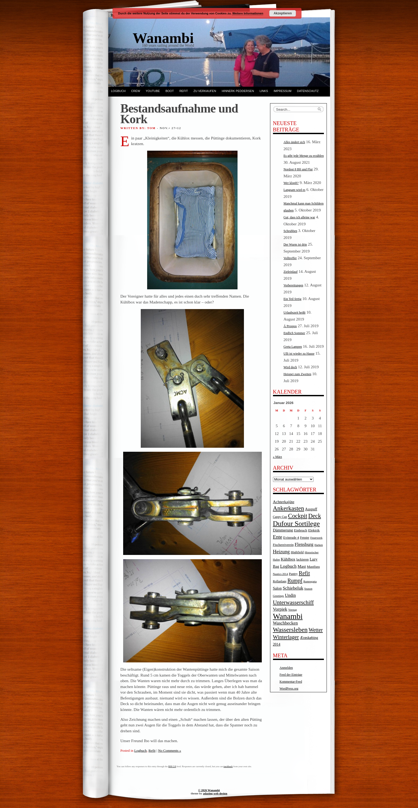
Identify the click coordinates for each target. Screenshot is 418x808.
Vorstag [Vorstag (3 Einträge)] (292, 609)
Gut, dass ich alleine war (299, 217)
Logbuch (118, 91)
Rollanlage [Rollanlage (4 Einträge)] (280, 581)
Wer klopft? (291, 183)
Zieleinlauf (291, 272)
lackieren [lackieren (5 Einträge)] (302, 559)
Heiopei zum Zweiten (297, 374)
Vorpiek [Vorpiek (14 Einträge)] (280, 609)
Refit (183, 91)
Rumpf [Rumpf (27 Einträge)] (294, 580)
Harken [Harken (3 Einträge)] (318, 544)
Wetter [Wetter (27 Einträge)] (316, 630)
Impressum (282, 91)
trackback (228, 766)
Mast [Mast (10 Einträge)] (302, 566)
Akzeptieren (283, 13)
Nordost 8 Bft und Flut (298, 169)
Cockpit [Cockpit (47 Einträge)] (297, 516)
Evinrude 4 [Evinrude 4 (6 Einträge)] (291, 537)
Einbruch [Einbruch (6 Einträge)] (300, 530)
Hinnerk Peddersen (238, 91)
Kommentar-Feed (291, 681)
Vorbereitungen (293, 285)
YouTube (153, 91)
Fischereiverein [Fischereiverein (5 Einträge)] (283, 545)
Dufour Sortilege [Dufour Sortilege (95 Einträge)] (296, 523)
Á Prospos (290, 326)
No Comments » (169, 751)
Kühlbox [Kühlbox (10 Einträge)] (288, 559)
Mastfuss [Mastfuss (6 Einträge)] (313, 567)
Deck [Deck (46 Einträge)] (314, 516)
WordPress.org (289, 688)
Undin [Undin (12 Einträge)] (290, 595)
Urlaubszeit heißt (295, 312)
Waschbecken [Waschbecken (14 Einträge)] (285, 623)
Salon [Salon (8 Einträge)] (277, 588)
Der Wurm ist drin (295, 244)
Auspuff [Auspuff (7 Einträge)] (311, 509)
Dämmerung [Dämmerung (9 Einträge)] (283, 530)
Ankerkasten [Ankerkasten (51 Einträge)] (288, 508)
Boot (170, 91)
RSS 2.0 (172, 766)
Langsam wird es (295, 190)
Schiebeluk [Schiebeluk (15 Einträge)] (293, 588)
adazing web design (215, 793)
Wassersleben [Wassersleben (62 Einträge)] (290, 629)
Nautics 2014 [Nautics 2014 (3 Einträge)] (280, 574)
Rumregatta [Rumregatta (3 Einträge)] (310, 581)
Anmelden (286, 668)
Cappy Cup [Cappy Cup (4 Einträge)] (280, 517)
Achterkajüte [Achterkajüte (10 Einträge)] (283, 501)
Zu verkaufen (205, 91)
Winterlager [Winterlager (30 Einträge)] (286, 637)
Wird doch (290, 367)
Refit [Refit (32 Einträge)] (304, 573)
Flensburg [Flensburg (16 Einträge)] (304, 544)
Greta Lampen (293, 347)
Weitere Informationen (247, 13)
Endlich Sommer (294, 333)
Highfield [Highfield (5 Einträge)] (297, 552)
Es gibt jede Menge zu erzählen (304, 156)
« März (277, 457)
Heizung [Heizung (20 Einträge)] (281, 551)
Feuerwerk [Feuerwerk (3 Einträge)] (316, 537)
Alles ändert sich (294, 142)
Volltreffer (290, 258)
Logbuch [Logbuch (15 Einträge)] (288, 566)
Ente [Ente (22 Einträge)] (277, 537)
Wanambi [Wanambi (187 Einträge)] (288, 616)
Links (264, 91)
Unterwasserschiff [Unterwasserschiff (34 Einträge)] (293, 602)
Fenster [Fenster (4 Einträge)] (305, 537)
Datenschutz (308, 91)
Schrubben (290, 231)
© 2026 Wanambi (209, 790)
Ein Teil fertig (293, 299)
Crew (135, 91)
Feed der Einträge (291, 675)
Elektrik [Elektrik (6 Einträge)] (314, 530)
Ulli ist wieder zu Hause (299, 353)
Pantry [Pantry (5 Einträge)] (293, 574)
